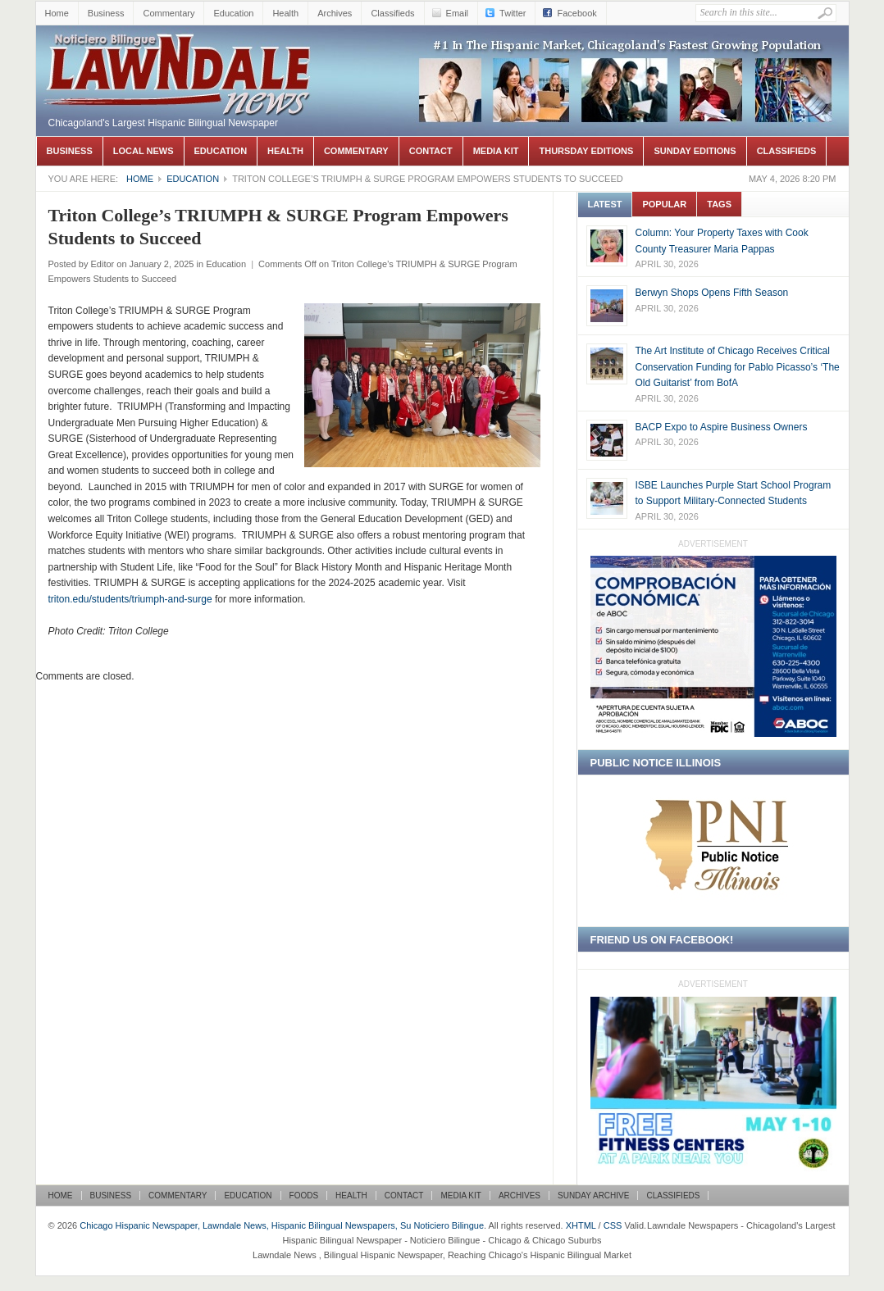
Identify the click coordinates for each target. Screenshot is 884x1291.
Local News (143, 151)
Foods (304, 1195)
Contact (431, 151)
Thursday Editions (586, 151)
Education (233, 13)
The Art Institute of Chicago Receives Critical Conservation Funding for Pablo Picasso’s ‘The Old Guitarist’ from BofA (738, 367)
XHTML (581, 1225)
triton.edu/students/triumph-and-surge (130, 599)
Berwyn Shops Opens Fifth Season (712, 292)
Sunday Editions (695, 151)
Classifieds (392, 13)
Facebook (576, 13)
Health (285, 13)
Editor (102, 264)
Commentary (168, 13)
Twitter (512, 13)
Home (57, 13)
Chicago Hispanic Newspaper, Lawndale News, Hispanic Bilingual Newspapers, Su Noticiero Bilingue (179, 50)
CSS (613, 1225)
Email (457, 13)
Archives (334, 13)
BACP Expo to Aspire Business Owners (722, 427)
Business (106, 13)
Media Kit (496, 151)
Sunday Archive (593, 1195)
